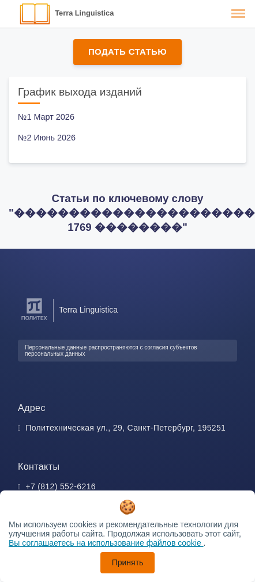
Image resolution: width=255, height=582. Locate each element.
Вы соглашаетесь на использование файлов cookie (106, 542)
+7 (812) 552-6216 (60, 486)
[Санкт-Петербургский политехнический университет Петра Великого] (34, 320)
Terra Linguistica (84, 13)
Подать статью (127, 51)
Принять (128, 562)
